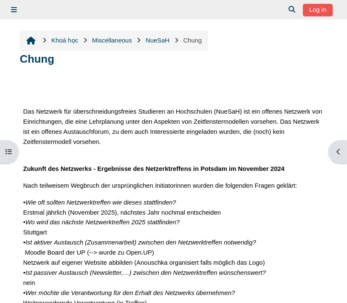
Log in (317, 9)
